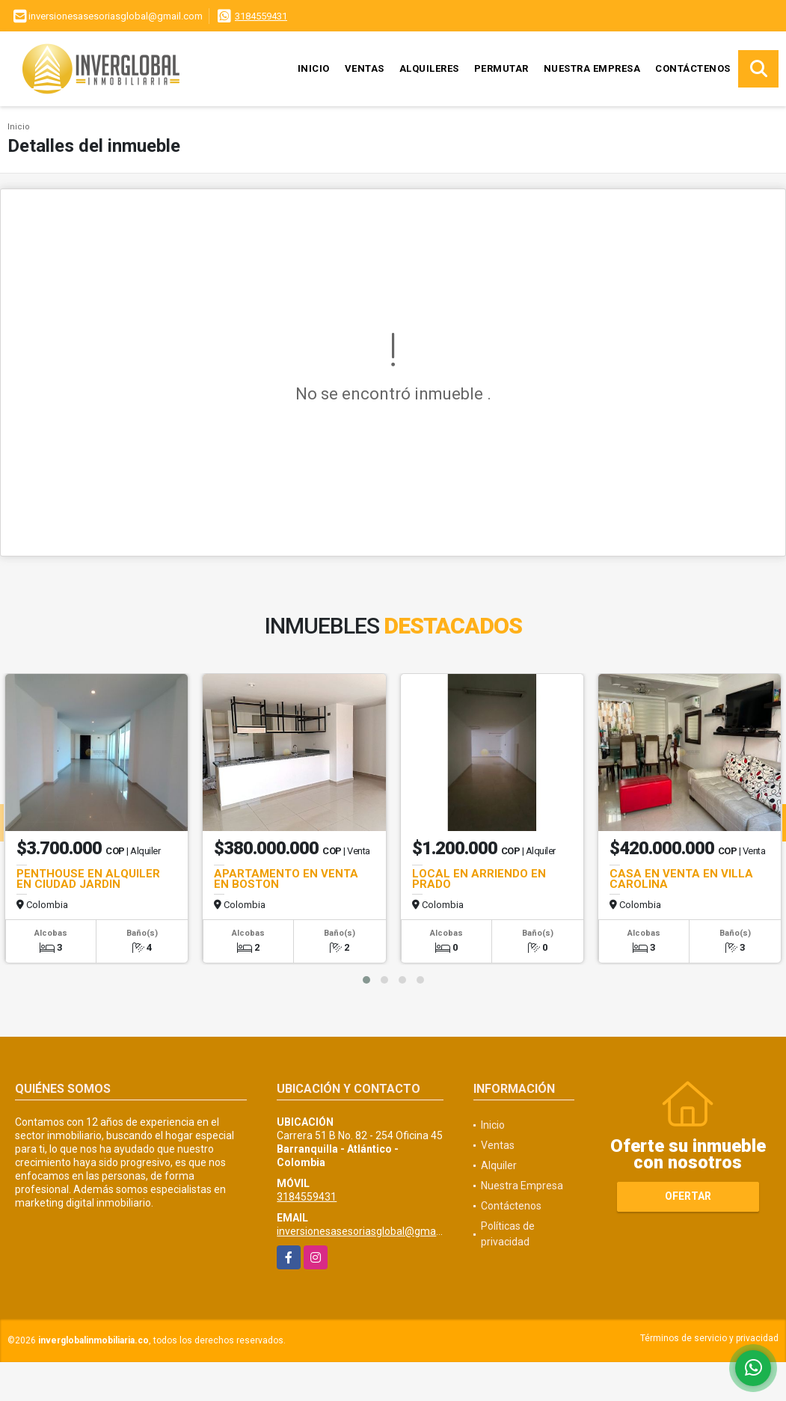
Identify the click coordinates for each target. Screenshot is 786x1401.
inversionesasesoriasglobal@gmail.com (370, 1231)
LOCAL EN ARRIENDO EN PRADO (479, 879)
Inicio (314, 68)
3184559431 (261, 16)
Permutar (501, 68)
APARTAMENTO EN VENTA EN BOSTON (286, 879)
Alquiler (499, 1165)
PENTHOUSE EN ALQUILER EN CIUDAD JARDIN (88, 879)
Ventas (364, 68)
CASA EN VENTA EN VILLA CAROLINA (681, 879)
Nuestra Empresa (592, 68)
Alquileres (429, 68)
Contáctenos (693, 68)
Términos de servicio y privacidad (709, 1338)
